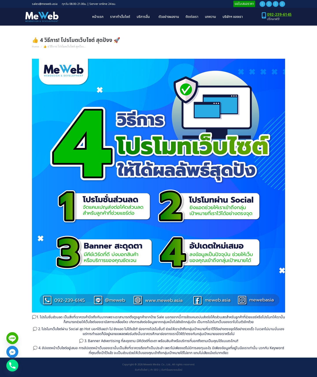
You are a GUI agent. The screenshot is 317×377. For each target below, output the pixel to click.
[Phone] (12, 365)
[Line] (12, 338)
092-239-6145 (279, 15)
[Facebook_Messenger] (12, 352)
